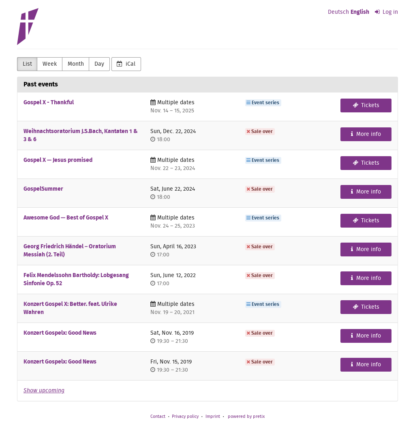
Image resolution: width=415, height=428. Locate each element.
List (27, 64)
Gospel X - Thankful (49, 102)
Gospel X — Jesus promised (58, 160)
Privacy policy (185, 416)
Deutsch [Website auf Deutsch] (338, 12)
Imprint (212, 416)
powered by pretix (246, 416)
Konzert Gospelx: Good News (60, 333)
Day (99, 64)
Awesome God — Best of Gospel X (66, 218)
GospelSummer (43, 189)
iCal (126, 64)
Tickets (366, 105)
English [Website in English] (360, 12)
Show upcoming (44, 391)
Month (76, 64)
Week (50, 64)
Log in (386, 12)
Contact (157, 416)
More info (366, 134)
